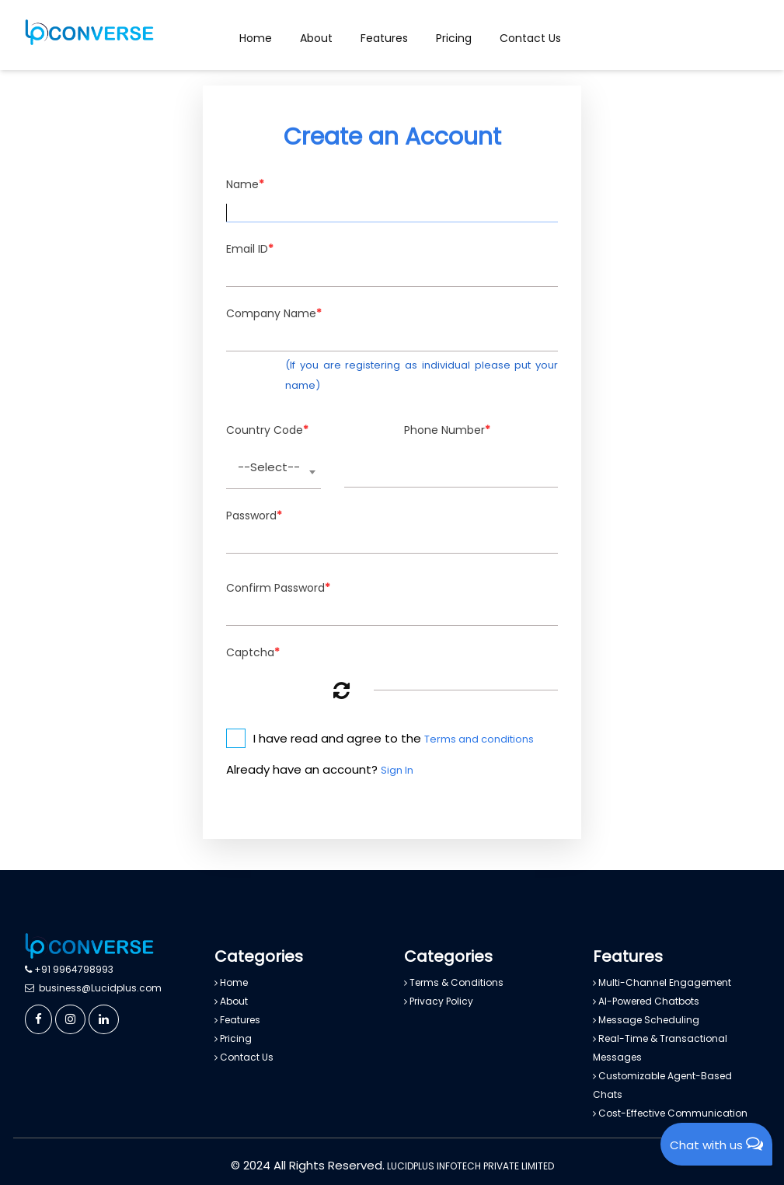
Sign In (397, 770)
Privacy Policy (438, 1001)
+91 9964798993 (69, 969)
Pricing (454, 38)
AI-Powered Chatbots (646, 1001)
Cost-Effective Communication (670, 1113)
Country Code (267, 430)
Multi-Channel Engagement (662, 982)
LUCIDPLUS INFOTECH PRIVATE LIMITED (469, 1166)
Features (384, 38)
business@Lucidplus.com (93, 987)
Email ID (250, 249)
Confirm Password (278, 588)
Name (245, 185)
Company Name (274, 314)
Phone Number (447, 430)
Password (254, 516)
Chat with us (716, 1143)
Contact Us (530, 38)
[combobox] (273, 472)
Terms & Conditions (454, 982)
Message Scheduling (646, 1019)
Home (255, 38)
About (316, 38)
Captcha (253, 653)
